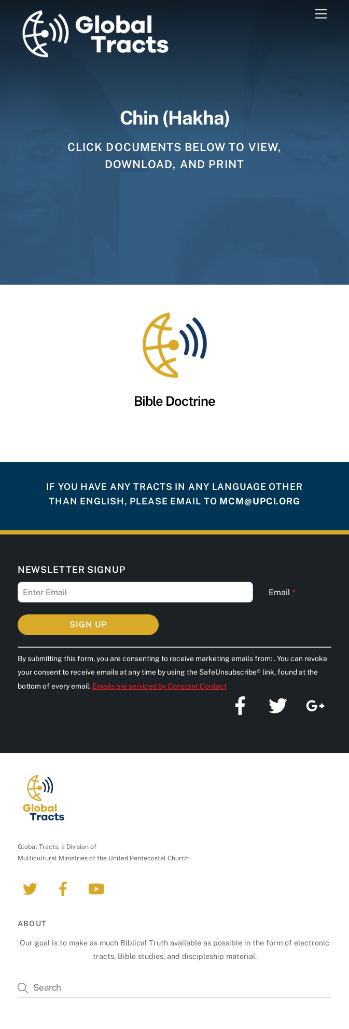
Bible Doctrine (174, 401)
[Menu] (321, 14)
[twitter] (32, 888)
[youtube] (98, 888)
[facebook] (65, 888)
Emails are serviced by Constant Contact (159, 686)
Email (282, 592)
